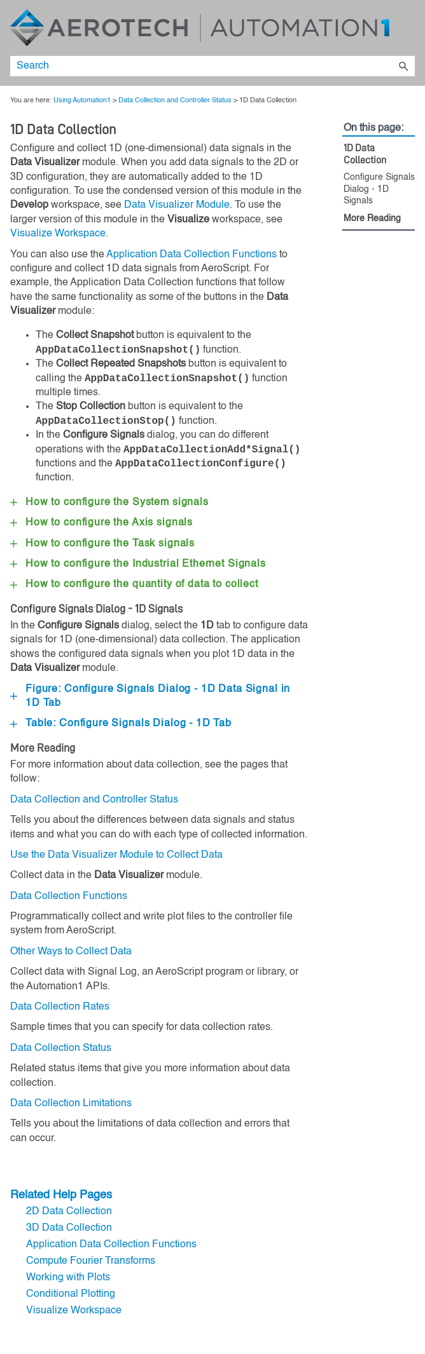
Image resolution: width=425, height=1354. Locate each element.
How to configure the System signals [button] (109, 503)
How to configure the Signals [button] (138, 564)
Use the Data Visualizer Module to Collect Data (116, 855)
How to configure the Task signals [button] (102, 544)
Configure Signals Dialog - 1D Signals (379, 189)
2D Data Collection (69, 1212)
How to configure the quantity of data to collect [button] (134, 584)
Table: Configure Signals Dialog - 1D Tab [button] (121, 724)
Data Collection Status (60, 1048)
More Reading (372, 218)
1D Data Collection (365, 154)
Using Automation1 (82, 100)
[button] (403, 66)
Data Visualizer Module (177, 205)
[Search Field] (212, 66)
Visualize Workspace (58, 234)
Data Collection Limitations (71, 1104)
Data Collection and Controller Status (175, 100)
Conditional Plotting (70, 1294)
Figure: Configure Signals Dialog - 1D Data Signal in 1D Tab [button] (151, 696)
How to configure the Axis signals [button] (101, 523)
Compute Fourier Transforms (90, 1261)
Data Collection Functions (68, 896)
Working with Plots (68, 1278)
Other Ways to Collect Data (71, 952)
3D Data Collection (69, 1228)
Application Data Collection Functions (191, 255)
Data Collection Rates (59, 1007)
